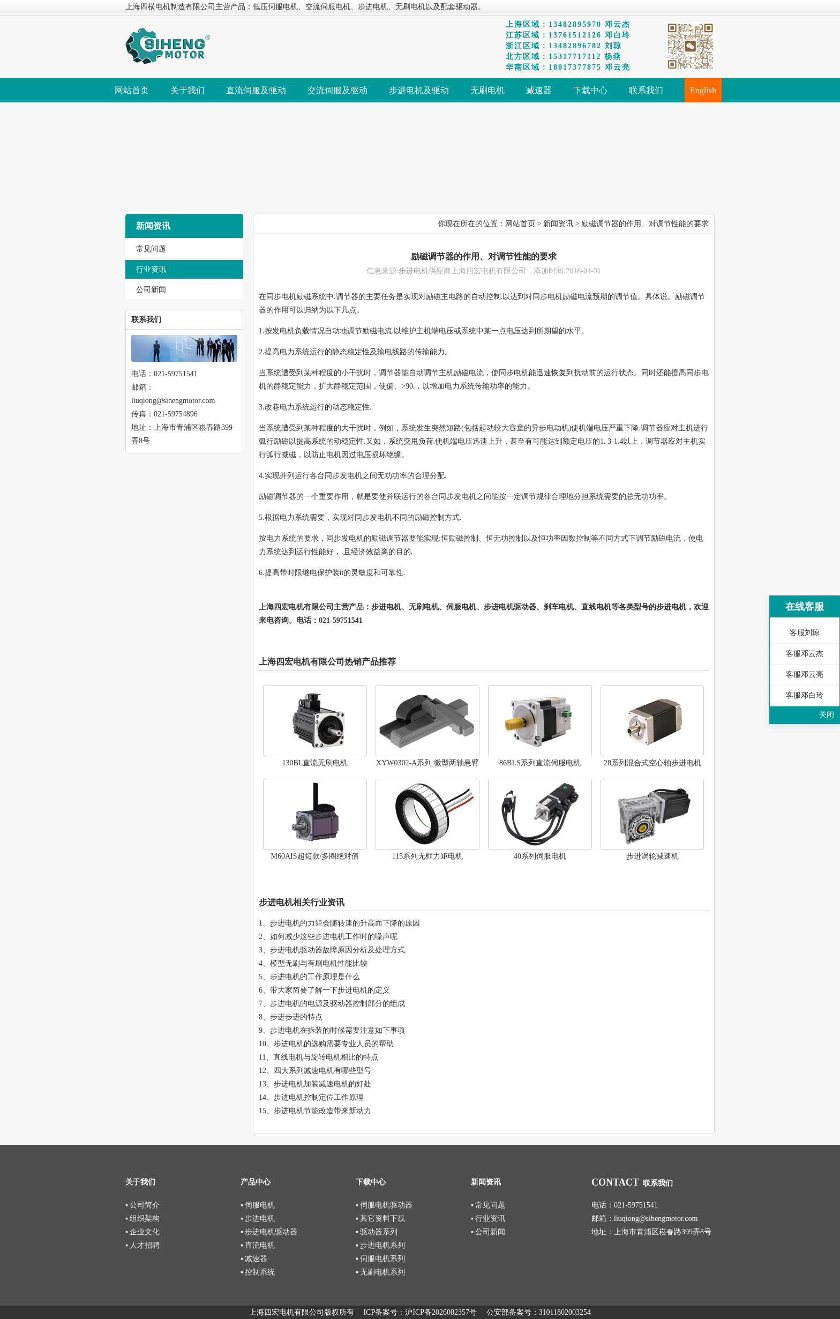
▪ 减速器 (254, 1259)
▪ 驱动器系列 (377, 1232)
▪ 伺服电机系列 (380, 1259)
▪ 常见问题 (488, 1205)
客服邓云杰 (804, 654)
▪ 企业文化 (142, 1232)
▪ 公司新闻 (488, 1232)
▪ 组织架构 (142, 1218)
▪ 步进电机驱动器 (269, 1232)
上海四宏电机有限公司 (296, 607)
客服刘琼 (805, 633)
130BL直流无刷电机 (315, 763)
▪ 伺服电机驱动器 (384, 1205)
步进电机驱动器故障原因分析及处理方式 (337, 950)
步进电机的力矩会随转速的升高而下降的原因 (345, 923)
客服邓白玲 (804, 695)
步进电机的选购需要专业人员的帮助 (334, 1044)
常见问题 (151, 249)
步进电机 (414, 271)
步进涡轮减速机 (652, 856)
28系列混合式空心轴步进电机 (652, 763)
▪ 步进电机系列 (380, 1245)
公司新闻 (151, 290)
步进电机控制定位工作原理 (319, 1097)
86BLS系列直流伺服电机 (540, 763)
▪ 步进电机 (258, 1218)
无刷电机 (424, 607)
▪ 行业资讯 (488, 1218)
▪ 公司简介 (142, 1205)
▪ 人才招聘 (142, 1245)
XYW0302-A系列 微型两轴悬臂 (427, 763)
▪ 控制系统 (258, 1272)
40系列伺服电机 (540, 856)
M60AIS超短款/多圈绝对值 (315, 856)
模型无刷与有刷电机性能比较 (319, 963)
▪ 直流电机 (258, 1245)
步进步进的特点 (296, 1017)
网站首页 (520, 224)
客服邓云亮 (804, 674)
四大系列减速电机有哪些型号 (322, 1071)
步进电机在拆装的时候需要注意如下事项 (337, 1030)
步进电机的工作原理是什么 (315, 977)
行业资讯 (151, 269)
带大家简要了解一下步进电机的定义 (330, 990)
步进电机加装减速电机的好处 (322, 1084)
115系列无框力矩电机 (427, 856)
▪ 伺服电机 (258, 1205)
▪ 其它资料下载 (380, 1218)
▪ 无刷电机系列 (380, 1272)
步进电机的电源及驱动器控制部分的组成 (337, 1004)
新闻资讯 (558, 224)
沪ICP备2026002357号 (441, 1312)
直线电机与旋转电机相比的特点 (325, 1057)
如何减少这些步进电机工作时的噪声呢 (334, 937)
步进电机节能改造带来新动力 (322, 1111)
